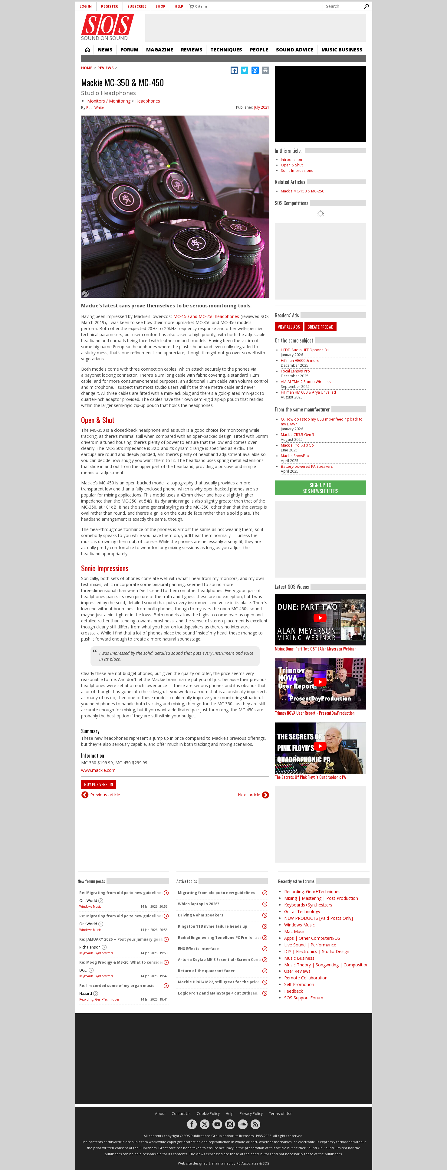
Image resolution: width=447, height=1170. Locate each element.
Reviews (191, 49)
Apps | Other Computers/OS (312, 938)
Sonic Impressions (104, 567)
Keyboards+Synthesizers (96, 953)
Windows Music (90, 906)
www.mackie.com (98, 770)
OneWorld (88, 900)
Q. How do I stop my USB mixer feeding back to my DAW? (322, 422)
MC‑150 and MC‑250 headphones (206, 316)
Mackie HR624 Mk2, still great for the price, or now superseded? (220, 982)
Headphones (147, 101)
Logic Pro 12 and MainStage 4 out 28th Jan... (219, 993)
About (160, 1113)
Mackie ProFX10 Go (297, 445)
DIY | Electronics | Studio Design (316, 951)
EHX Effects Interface (198, 948)
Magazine (159, 49)
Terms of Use (280, 1113)
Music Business (342, 49)
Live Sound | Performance (310, 945)
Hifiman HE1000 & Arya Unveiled (308, 392)
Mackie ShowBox (295, 455)
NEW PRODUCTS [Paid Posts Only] (318, 918)
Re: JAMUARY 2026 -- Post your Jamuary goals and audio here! (122, 939)
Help (179, 6)
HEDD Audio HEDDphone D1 (305, 349)
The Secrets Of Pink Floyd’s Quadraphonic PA (310, 777)
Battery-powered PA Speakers (307, 466)
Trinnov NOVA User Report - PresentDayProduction (314, 713)
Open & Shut (97, 419)
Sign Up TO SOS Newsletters (320, 488)
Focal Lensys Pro (295, 371)
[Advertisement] (320, 539)
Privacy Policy (251, 1113)
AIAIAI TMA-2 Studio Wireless (306, 381)
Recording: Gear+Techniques (99, 999)
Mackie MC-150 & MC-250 (302, 191)
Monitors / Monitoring (108, 101)
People (259, 49)
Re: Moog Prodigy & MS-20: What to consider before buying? (122, 962)
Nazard (85, 993)
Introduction (291, 159)
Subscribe (136, 6)
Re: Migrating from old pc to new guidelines (121, 892)
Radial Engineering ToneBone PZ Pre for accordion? (220, 937)
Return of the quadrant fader (206, 970)
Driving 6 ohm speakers (200, 915)
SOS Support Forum (303, 998)
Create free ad (320, 326)
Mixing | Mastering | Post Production (321, 898)
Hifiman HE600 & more (300, 360)
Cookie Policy (208, 1113)
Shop (160, 6)
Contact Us (181, 1113)
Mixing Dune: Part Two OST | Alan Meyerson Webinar (315, 648)
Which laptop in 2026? (198, 903)
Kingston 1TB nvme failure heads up (212, 926)
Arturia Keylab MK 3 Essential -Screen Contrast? (220, 959)
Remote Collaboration (305, 978)
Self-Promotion (299, 984)
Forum (129, 49)
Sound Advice (295, 49)
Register (109, 6)
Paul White (95, 107)
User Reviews (297, 971)
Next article (249, 795)
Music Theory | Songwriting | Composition (326, 965)
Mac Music (294, 931)
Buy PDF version (98, 784)
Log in (86, 6)
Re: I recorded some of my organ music (116, 985)
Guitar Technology (302, 911)
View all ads (289, 326)
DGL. (83, 970)
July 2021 (261, 107)
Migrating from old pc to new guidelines (216, 892)
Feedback (293, 991)
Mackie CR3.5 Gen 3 (297, 434)
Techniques (226, 49)
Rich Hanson (89, 947)
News (105, 49)
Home (87, 49)
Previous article (105, 795)
